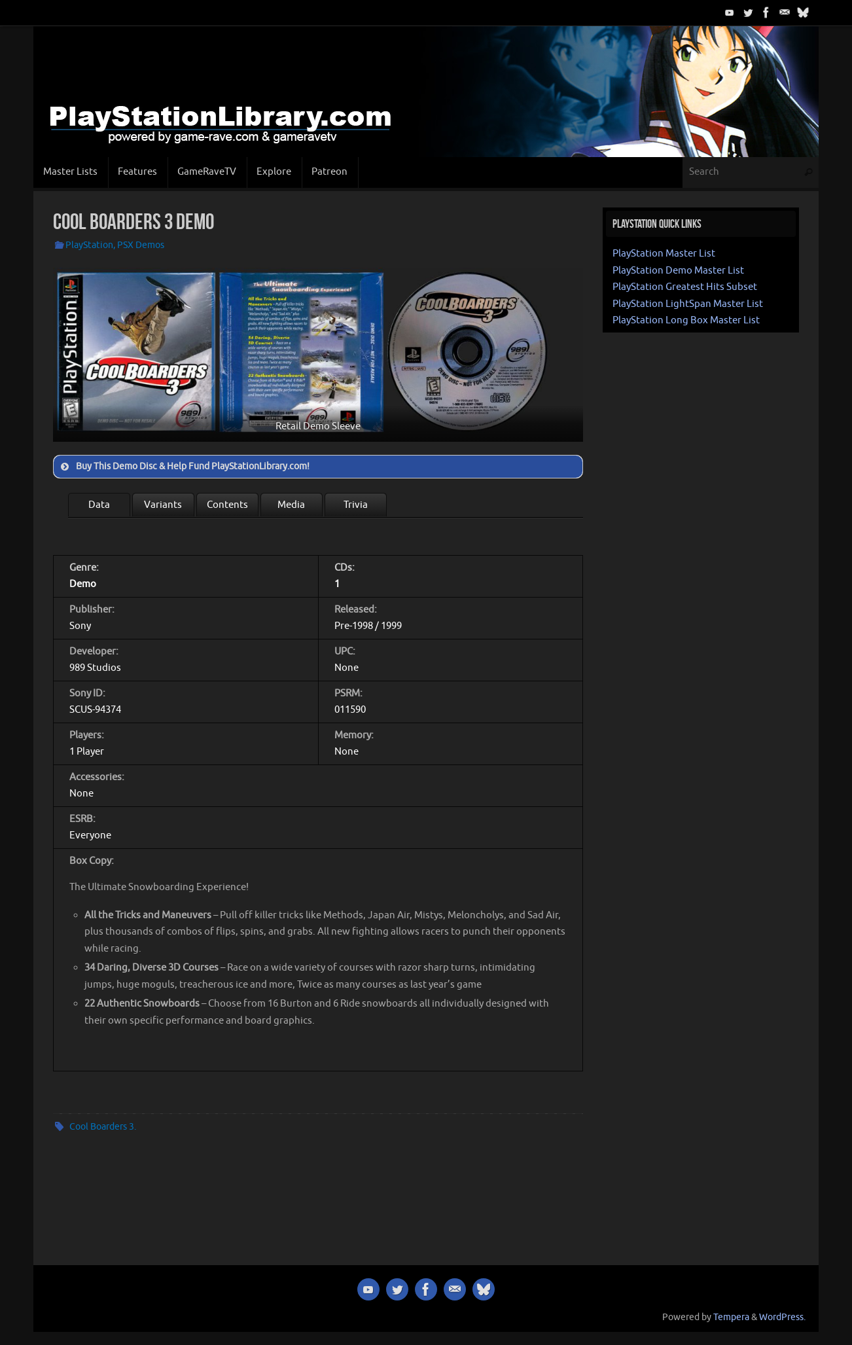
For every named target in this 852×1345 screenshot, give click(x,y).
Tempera (731, 1317)
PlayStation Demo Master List (678, 270)
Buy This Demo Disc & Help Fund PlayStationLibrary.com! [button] (184, 466)
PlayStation (89, 245)
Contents (227, 505)
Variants (163, 505)
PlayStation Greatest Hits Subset (684, 287)
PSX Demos (140, 245)
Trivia (356, 505)
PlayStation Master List (663, 253)
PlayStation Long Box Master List (686, 320)
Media (291, 505)
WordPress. (782, 1317)
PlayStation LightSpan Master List (687, 304)
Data (99, 505)
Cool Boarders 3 (101, 1126)
